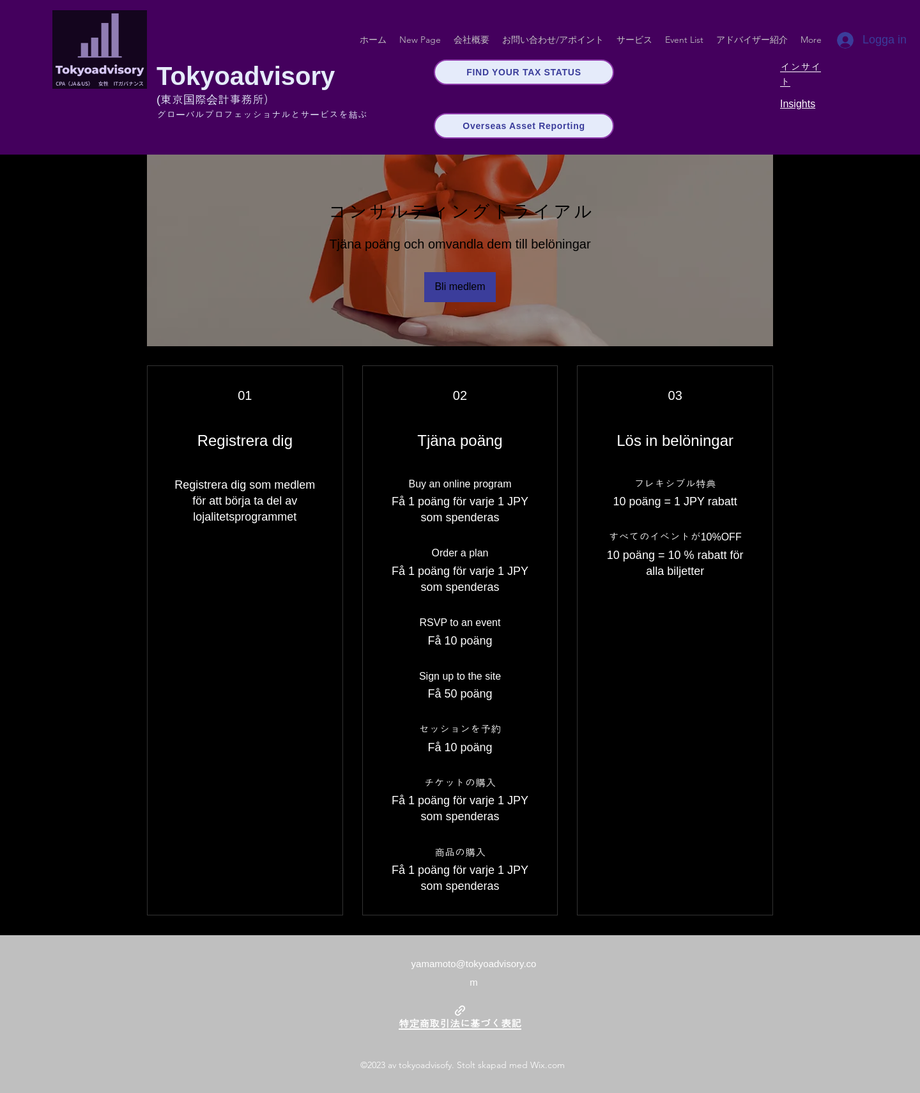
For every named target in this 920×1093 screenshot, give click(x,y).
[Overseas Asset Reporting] (524, 126)
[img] (99, 86)
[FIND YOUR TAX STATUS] (524, 72)
